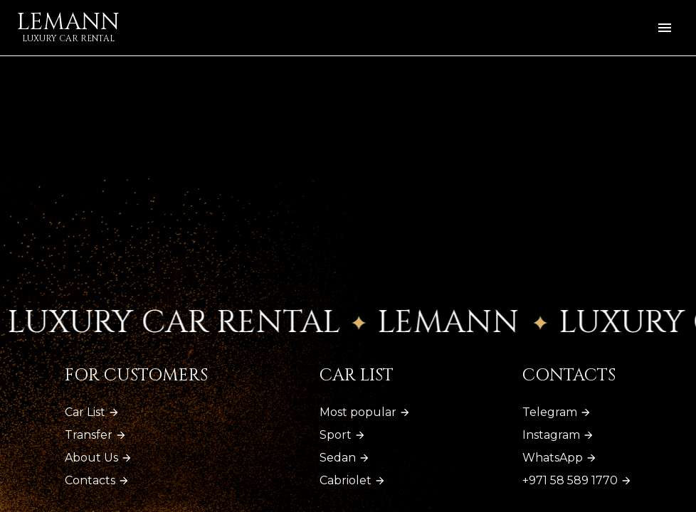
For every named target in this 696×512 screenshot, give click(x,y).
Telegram (556, 412)
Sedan (345, 457)
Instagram (558, 435)
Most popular (365, 412)
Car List (92, 412)
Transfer (96, 435)
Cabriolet (353, 480)
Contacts (97, 480)
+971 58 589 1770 (577, 480)
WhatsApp (559, 457)
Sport (343, 435)
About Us (98, 457)
